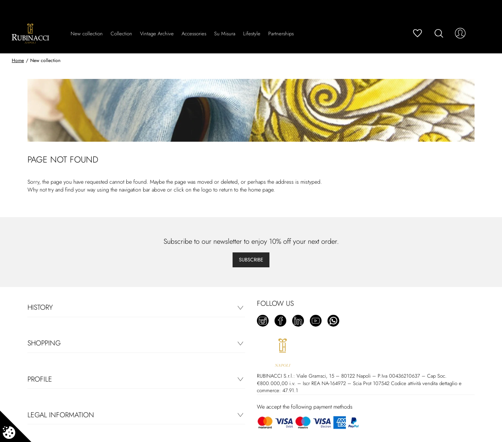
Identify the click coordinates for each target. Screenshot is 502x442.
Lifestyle (251, 33)
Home (18, 60)
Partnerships (281, 33)
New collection (87, 33)
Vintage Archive (157, 33)
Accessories (194, 33)
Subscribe (251, 259)
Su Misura (224, 33)
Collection (121, 33)
